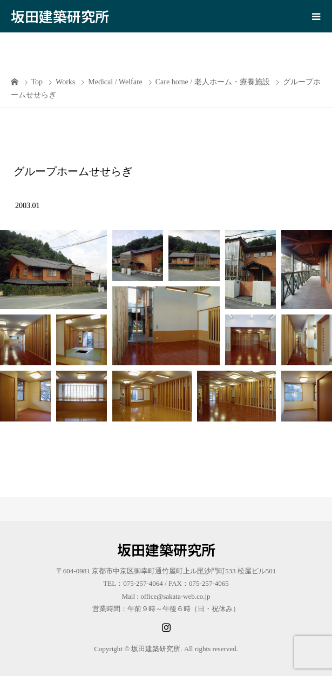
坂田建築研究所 (60, 16)
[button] (53, 269)
